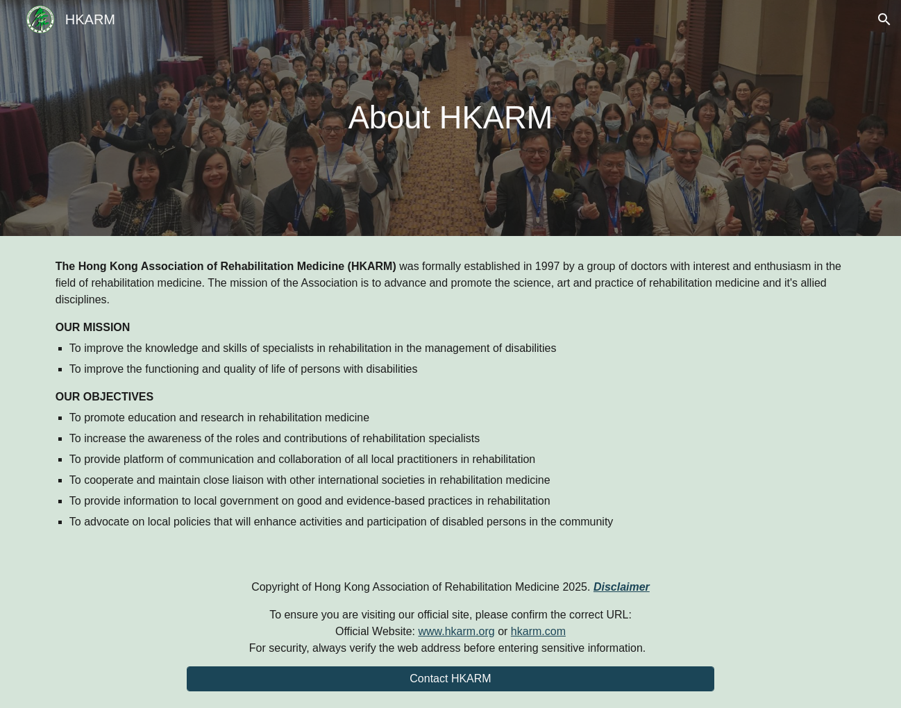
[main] (450, 118)
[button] (884, 19)
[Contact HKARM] (450, 678)
